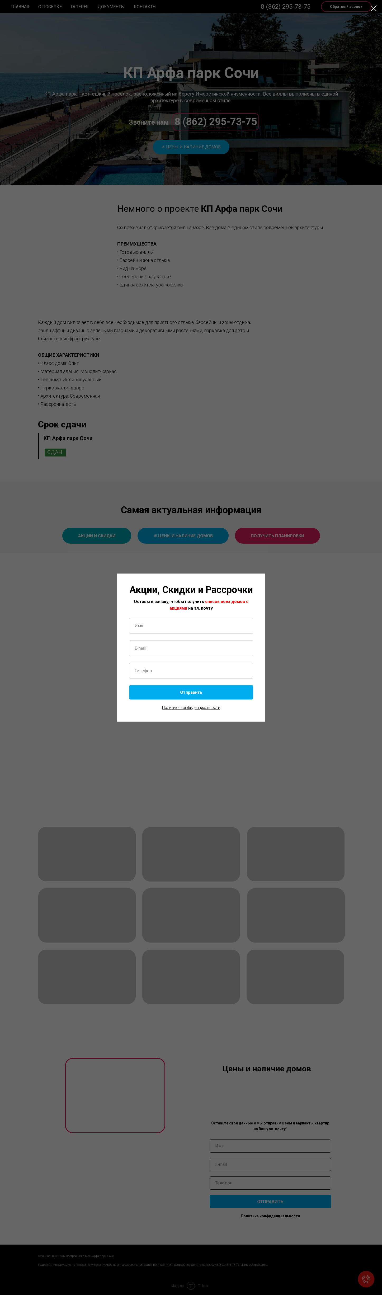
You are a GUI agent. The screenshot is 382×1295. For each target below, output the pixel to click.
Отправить (191, 692)
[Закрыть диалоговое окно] (373, 8)
